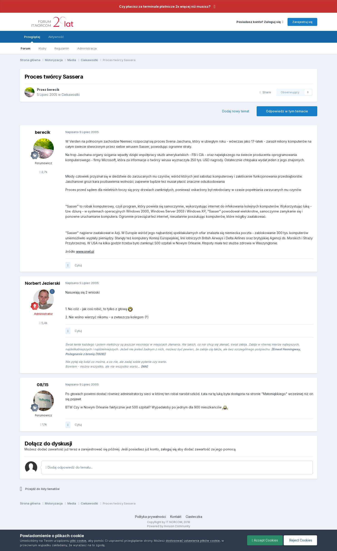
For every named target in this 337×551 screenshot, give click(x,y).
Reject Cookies (300, 540)
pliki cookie (78, 540)
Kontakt (175, 517)
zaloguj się (169, 449)
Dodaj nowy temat (235, 111)
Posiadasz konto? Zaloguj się (259, 22)
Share (265, 92)
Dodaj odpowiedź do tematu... (69, 467)
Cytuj (78, 265)
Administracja (87, 48)
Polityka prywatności (150, 517)
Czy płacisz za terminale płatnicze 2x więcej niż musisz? (165, 6)
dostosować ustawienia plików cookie (193, 540)
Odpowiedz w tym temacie (287, 111)
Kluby (42, 48)
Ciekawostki (70, 94)
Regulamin (61, 48)
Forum (25, 48)
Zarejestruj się (302, 22)
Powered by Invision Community (168, 526)
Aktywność (56, 37)
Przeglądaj (32, 39)
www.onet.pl (85, 251)
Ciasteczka (194, 517)
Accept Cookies (265, 540)
